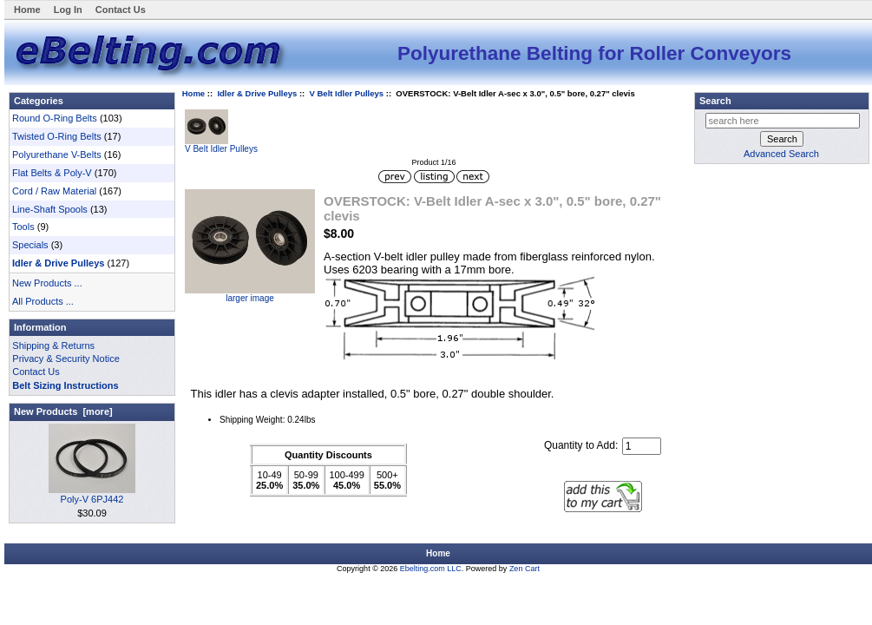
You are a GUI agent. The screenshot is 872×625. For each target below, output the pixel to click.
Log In (68, 9)
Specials (30, 245)
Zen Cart (524, 568)
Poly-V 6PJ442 (92, 494)
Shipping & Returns (53, 345)
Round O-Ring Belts (54, 118)
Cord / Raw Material (54, 191)
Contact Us (120, 9)
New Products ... (47, 283)
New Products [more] (63, 411)
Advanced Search (781, 153)
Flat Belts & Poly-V (52, 173)
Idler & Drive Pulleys (257, 93)
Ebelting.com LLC (431, 568)
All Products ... (43, 301)
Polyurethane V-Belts (57, 154)
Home (27, 9)
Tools (23, 226)
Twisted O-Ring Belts (57, 136)
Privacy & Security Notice (65, 358)
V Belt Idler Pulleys (347, 93)
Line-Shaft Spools (50, 209)
